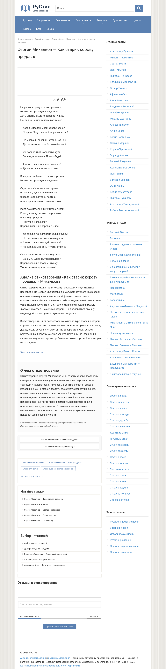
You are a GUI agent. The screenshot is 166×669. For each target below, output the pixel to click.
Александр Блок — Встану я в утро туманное (44, 561)
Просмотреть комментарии (59, 623)
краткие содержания (59, 654)
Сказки (50, 29)
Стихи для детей (30, 465)
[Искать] (139, 8)
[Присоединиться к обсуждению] (59, 600)
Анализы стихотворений (33, 654)
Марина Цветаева (120, 118)
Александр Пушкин (121, 51)
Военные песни (119, 527)
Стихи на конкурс (120, 493)
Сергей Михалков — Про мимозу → (80, 441)
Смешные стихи (119, 469)
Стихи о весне (118, 457)
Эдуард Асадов (119, 155)
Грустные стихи (119, 438)
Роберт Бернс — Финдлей (35, 540)
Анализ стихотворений (33, 459)
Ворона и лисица (119, 260)
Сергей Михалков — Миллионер (38, 517)
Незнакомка (117, 287)
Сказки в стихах (119, 499)
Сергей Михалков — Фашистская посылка (43, 495)
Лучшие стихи (120, 20)
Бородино (115, 238)
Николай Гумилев (120, 198)
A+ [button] (63, 99)
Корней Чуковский (121, 149)
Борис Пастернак (120, 137)
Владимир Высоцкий (122, 106)
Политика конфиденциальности (49, 662)
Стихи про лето (119, 463)
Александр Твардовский (124, 204)
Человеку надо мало (122, 333)
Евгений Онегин (119, 232)
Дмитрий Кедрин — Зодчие (36, 545)
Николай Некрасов (121, 75)
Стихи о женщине (120, 426)
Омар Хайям (117, 185)
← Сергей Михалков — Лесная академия (39, 441)
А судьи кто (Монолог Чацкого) (128, 306)
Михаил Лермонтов (121, 57)
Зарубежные (43, 20)
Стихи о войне (118, 481)
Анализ (27, 29)
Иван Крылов (118, 69)
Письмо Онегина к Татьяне (126, 345)
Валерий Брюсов (120, 179)
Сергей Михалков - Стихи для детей (65, 459)
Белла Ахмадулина (121, 191)
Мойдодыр (116, 293)
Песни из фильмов (121, 552)
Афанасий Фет (118, 94)
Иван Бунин (117, 173)
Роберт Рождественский (124, 210)
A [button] (54, 99)
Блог (38, 29)
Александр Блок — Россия (125, 351)
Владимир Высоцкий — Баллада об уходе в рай (45, 550)
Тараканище (117, 300)
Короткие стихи (119, 432)
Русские (27, 20)
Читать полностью (30, 352)
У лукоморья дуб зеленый (125, 254)
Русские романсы (120, 540)
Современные (63, 20)
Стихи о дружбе (119, 420)
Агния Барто (117, 130)
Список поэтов (83, 20)
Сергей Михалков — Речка (36, 501)
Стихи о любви (118, 395)
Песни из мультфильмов (124, 546)
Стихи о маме (118, 475)
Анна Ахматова (119, 100)
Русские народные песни (124, 521)
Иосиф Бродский (119, 112)
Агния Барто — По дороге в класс (39, 556)
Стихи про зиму (119, 450)
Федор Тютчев (118, 88)
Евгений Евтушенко (121, 161)
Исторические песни (122, 533)
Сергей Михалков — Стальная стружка (42, 506)
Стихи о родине (119, 487)
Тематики (102, 20)
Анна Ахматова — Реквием (125, 357)
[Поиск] (94, 8)
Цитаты (137, 20)
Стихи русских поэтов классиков (58, 465)
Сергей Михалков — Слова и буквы (40, 511)
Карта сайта (74, 662)
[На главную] (36, 11)
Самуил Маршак (119, 143)
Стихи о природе (119, 414)
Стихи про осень (119, 444)
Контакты (25, 662)
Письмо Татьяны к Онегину (126, 339)
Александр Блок (119, 124)
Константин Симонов (122, 167)
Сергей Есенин (118, 63)
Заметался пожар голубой (125, 374)
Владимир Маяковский (123, 81)
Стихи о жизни (118, 408)
